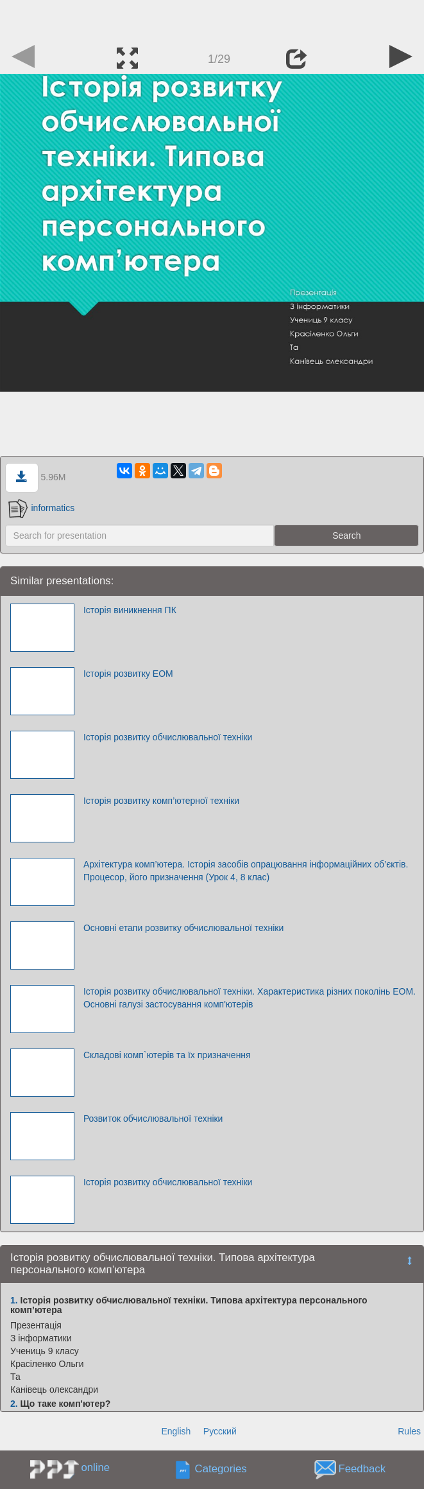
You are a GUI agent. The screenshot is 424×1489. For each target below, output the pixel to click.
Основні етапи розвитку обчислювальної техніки (183, 928)
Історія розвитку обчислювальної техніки (167, 737)
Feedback (362, 1469)
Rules (409, 1431)
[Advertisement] (212, 19)
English (176, 1431)
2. (14, 1403)
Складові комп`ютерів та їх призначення (167, 1055)
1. (14, 1300)
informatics (41, 508)
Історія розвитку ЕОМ (128, 673)
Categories (221, 1469)
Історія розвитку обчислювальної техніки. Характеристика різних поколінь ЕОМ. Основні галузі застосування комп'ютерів (249, 997)
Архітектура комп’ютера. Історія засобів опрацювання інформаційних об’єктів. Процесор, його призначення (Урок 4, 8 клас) (246, 870)
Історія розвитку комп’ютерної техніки (161, 801)
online (95, 1467)
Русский (220, 1431)
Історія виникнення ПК (129, 610)
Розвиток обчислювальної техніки (153, 1118)
